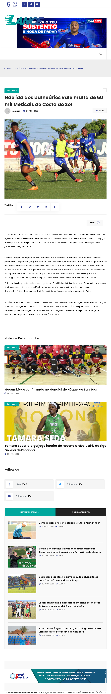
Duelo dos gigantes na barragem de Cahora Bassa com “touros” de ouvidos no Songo (68, 578)
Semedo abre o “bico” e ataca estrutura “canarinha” (69, 522)
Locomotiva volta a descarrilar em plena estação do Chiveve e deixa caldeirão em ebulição (69, 604)
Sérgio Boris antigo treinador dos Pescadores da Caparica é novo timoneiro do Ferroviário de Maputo (70, 550)
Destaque (12, 90)
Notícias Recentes (81, 512)
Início (9, 68)
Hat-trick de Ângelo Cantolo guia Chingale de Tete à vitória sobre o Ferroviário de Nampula (70, 630)
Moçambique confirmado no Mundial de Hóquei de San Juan (51, 389)
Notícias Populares (30, 512)
